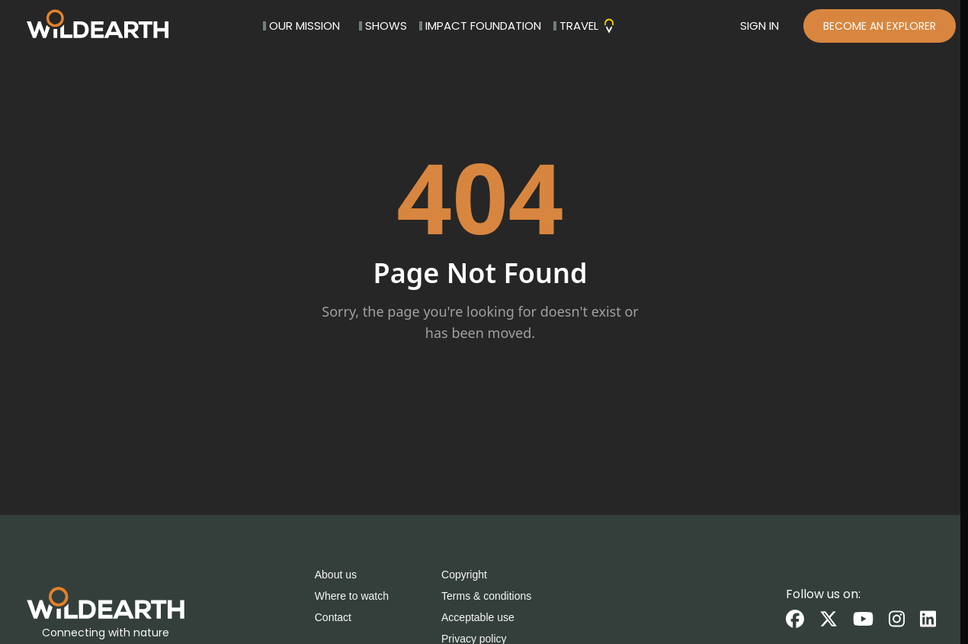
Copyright (464, 574)
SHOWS (383, 26)
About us (336, 574)
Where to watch (352, 596)
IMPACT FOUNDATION (480, 26)
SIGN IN (759, 26)
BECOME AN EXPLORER (879, 26)
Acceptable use (477, 617)
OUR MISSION (301, 26)
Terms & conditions (486, 596)
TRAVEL (585, 26)
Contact (333, 617)
